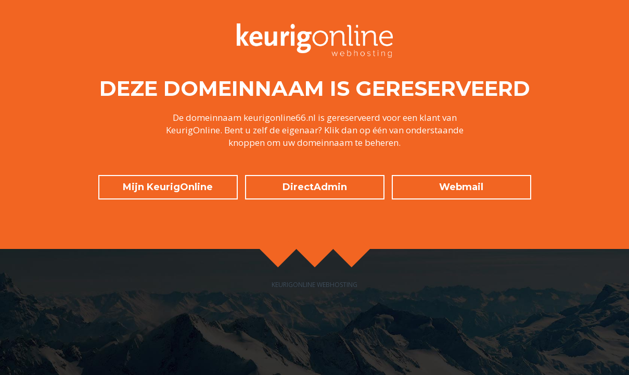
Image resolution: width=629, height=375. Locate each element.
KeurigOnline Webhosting (314, 284)
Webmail (461, 187)
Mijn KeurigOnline (168, 187)
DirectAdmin (315, 187)
